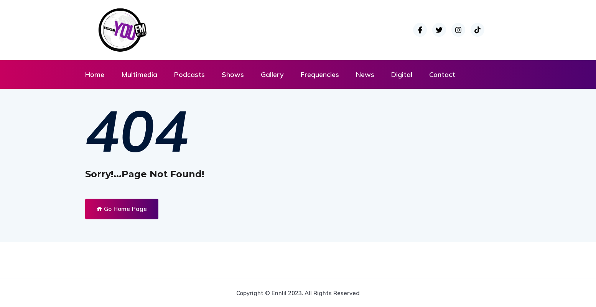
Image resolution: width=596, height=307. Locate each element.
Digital (401, 74)
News (365, 74)
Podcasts (189, 74)
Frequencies (320, 74)
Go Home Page (122, 208)
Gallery (272, 74)
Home (94, 74)
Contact (442, 74)
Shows (233, 74)
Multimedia (139, 74)
